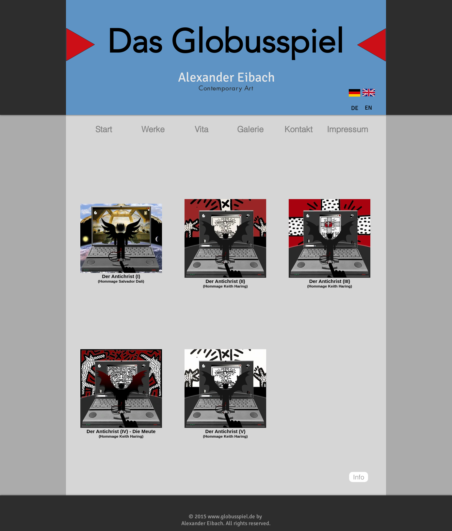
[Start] (103, 129)
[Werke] (153, 129)
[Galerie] (250, 129)
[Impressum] (347, 129)
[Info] (358, 477)
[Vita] (201, 129)
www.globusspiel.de (231, 516)
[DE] (354, 108)
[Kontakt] (298, 129)
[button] (368, 108)
